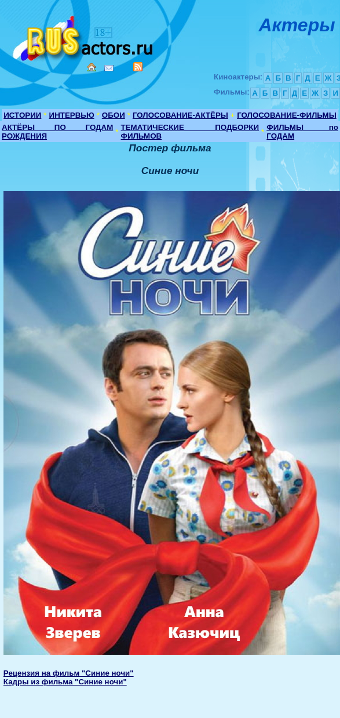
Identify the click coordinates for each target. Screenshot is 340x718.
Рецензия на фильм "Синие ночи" (68, 673)
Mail (109, 68)
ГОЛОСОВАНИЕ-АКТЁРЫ (180, 115)
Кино (84, 36)
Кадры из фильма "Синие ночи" (65, 681)
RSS (137, 66)
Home (91, 67)
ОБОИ (113, 115)
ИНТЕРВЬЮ (71, 115)
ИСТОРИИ (22, 115)
